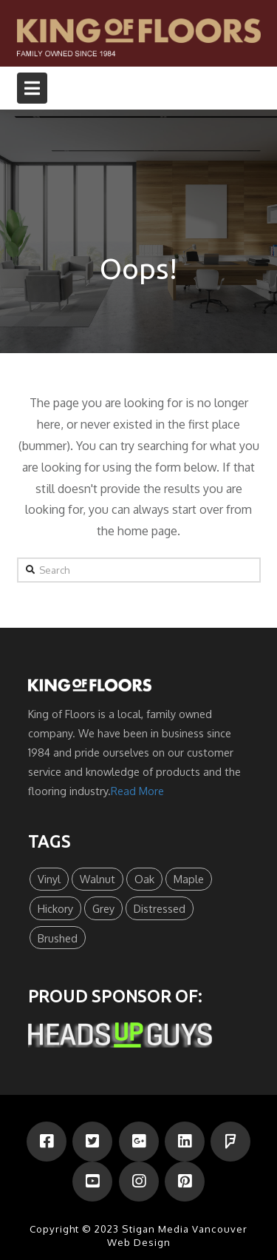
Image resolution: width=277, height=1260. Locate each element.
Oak (144, 878)
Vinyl (49, 878)
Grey (103, 908)
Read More (137, 790)
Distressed (159, 908)
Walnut (97, 878)
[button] (32, 88)
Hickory (55, 908)
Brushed (58, 938)
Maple (189, 878)
